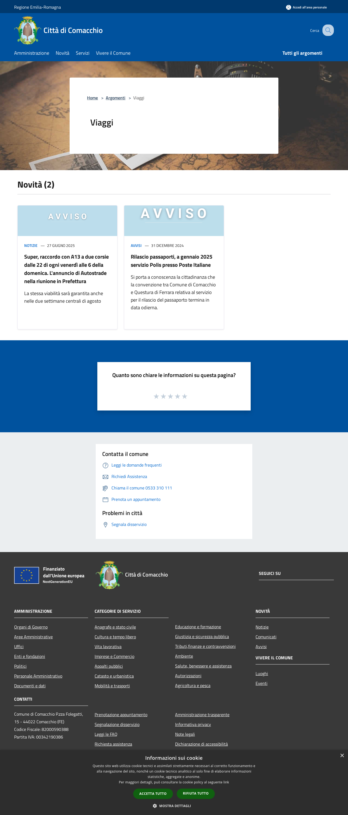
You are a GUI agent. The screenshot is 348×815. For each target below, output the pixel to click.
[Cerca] (327, 30)
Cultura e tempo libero (115, 636)
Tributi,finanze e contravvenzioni (205, 646)
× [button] (342, 756)
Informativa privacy (193, 724)
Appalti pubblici (109, 666)
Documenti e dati (30, 685)
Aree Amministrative (33, 636)
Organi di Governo (31, 627)
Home (92, 97)
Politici (20, 666)
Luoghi (262, 673)
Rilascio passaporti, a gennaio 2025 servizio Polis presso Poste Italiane (171, 260)
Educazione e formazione (198, 626)
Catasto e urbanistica (114, 676)
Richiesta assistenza (113, 744)
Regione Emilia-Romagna (37, 7)
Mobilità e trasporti (112, 685)
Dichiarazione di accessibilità (201, 744)
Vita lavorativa (108, 646)
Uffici (19, 646)
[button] (174, 805)
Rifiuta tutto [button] (196, 793)
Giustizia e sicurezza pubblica (202, 636)
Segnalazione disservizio (117, 724)
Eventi (262, 683)
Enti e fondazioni (29, 656)
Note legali (185, 734)
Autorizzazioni (188, 675)
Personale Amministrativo (38, 676)
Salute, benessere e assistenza (203, 666)
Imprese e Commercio (114, 656)
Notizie (31, 245)
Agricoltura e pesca (192, 685)
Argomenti (115, 97)
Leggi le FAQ (106, 734)
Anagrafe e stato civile (115, 627)
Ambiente (184, 656)
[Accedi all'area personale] (306, 7)
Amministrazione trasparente (202, 714)
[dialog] (174, 782)
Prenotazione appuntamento (121, 714)
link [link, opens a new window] (226, 782)
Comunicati (266, 636)
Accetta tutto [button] (153, 793)
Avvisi (136, 245)
